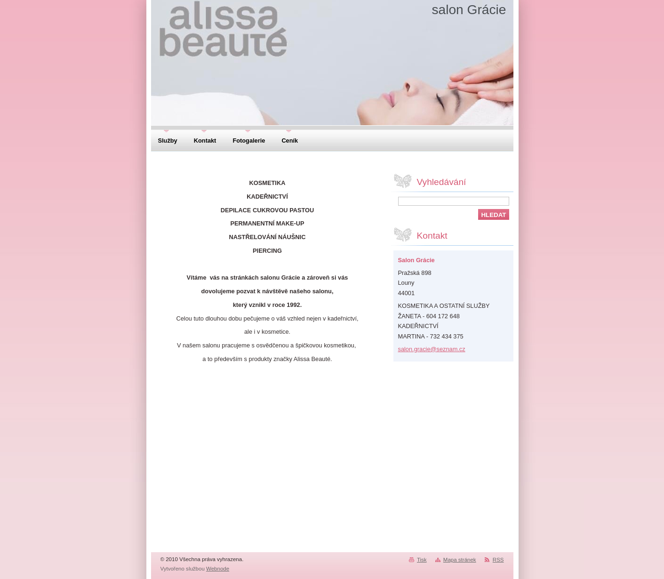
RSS (498, 560)
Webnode (217, 568)
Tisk (422, 560)
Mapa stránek (459, 560)
